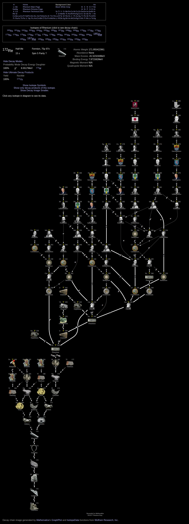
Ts (92, 18)
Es (46, 18)
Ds (74, 18)
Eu (35, 16)
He (94, 5)
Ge (84, 11)
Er (49, 16)
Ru (69, 14)
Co (72, 11)
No (54, 18)
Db (61, 18)
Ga (82, 11)
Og (94, 18)
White (63, 7)
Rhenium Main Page (31, 7)
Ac (19, 18)
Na (14, 9)
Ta (61, 16)
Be (16, 7)
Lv (90, 18)
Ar (94, 9)
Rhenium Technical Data (33, 11)
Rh (72, 14)
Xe (94, 14)
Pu (32, 18)
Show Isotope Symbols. (34, 85)
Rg (77, 18)
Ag (77, 14)
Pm (29, 16)
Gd (38, 16)
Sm (32, 16)
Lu (57, 16)
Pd (74, 14)
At (92, 16)
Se (90, 11)
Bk (41, 18)
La (19, 16)
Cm (38, 18)
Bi (87, 16)
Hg (79, 16)
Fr (14, 18)
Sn (85, 14)
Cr (64, 11)
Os (69, 16)
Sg (64, 18)
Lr (57, 18)
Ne (94, 7)
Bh (66, 18)
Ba (16, 16)
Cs (14, 16)
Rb (14, 14)
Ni (74, 11)
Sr (16, 14)
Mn (66, 11)
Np (29, 18)
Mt (72, 18)
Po (90, 16)
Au (77, 16)
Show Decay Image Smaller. (34, 90)
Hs (69, 18)
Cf (43, 18)
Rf (59, 18)
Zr (59, 14)
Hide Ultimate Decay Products (18, 72)
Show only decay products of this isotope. (34, 88)
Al (82, 9)
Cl (92, 9)
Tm (51, 16)
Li (13, 7)
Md (51, 18)
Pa (24, 18)
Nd (26, 16)
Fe (69, 11)
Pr (24, 16)
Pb (85, 16)
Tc (67, 14)
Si (85, 9)
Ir (71, 16)
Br (92, 11)
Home (25, 5)
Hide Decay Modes (12, 61)
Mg (16, 9)
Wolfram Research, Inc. (106, 520)
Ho (46, 16)
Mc (87, 18)
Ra (16, 18)
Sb (87, 14)
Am (35, 18)
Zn (79, 11)
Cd (79, 14)
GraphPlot (57, 520)
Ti (59, 11)
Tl (82, 16)
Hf (59, 16)
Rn (94, 16)
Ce (21, 16)
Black (58, 7)
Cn (79, 18)
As (87, 11)
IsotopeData (73, 520)
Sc (57, 11)
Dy (43, 16)
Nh (82, 18)
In (82, 14)
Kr (94, 11)
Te (90, 14)
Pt (74, 16)
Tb (41, 16)
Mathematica (42, 520)
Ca (16, 11)
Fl (84, 18)
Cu (77, 11)
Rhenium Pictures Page (33, 9)
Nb (61, 14)
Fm (48, 18)
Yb (54, 16)
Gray (68, 7)
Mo (64, 14)
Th (21, 18)
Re (66, 16)
